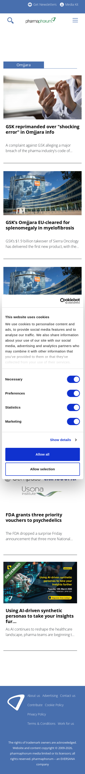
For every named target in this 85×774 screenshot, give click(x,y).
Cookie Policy (54, 705)
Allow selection (42, 469)
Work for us (66, 723)
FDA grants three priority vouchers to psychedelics (34, 517)
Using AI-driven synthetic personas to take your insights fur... (40, 616)
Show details (60, 440)
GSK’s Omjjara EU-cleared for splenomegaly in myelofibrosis (40, 225)
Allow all (42, 454)
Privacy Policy (36, 714)
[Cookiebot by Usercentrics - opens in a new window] (60, 301)
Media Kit (71, 4)
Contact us (67, 695)
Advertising (50, 695)
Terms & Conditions (41, 723)
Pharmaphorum (16, 702)
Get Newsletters (45, 4)
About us (33, 695)
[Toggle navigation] (12, 20)
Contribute (35, 705)
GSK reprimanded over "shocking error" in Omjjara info (42, 129)
